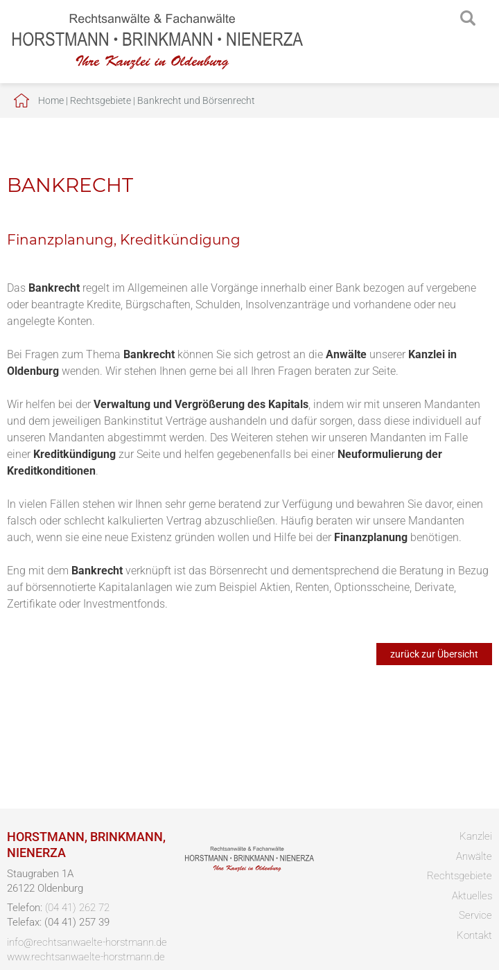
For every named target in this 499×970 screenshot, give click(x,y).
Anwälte (474, 856)
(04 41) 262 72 (77, 907)
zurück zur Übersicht (434, 654)
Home (51, 100)
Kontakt (474, 935)
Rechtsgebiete (100, 100)
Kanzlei (475, 836)
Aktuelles (472, 896)
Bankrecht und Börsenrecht (196, 100)
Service (475, 915)
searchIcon (467, 18)
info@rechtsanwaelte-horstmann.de (87, 942)
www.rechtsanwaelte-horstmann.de (86, 957)
